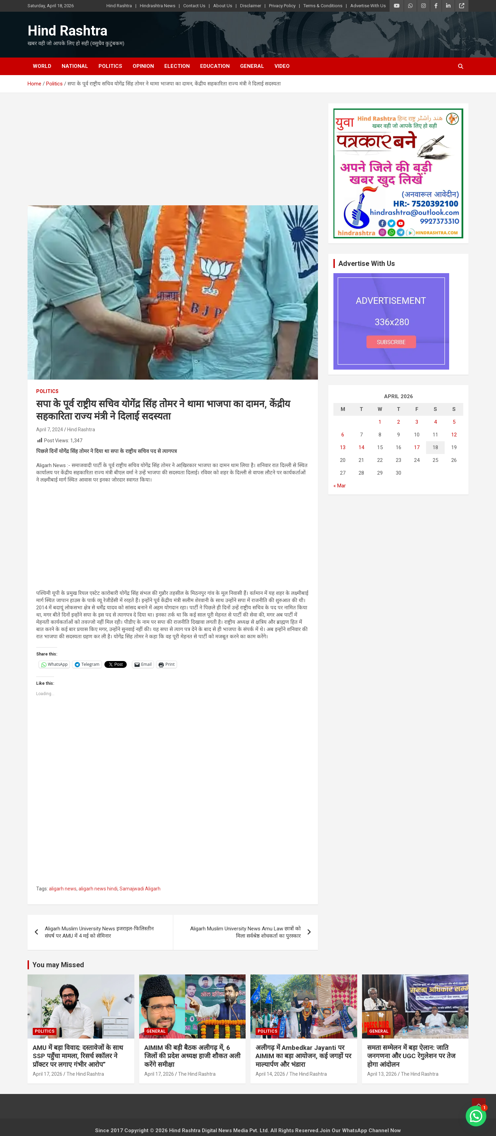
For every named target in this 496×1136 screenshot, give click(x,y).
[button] (476, 1116)
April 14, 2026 (270, 1074)
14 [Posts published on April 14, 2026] (361, 447)
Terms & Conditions (322, 5)
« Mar (339, 486)
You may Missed (58, 965)
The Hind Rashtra (85, 1074)
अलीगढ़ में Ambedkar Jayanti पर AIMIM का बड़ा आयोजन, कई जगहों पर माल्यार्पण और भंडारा (303, 1056)
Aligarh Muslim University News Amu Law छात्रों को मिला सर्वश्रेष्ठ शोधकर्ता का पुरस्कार (245, 932)
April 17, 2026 (47, 1074)
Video (282, 66)
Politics (110, 66)
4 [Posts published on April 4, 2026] (435, 422)
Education (215, 66)
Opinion (143, 66)
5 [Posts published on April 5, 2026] (454, 422)
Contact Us (194, 5)
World (42, 66)
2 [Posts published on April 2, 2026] (398, 422)
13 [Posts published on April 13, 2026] (342, 447)
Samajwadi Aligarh (140, 888)
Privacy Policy (282, 5)
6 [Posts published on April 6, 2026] (342, 435)
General (252, 66)
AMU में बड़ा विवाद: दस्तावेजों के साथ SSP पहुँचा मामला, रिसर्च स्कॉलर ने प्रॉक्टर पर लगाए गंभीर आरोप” (78, 1056)
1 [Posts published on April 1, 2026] (380, 422)
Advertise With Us (368, 5)
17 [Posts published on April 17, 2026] (417, 447)
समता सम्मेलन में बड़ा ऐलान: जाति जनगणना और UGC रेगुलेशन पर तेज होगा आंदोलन (411, 1056)
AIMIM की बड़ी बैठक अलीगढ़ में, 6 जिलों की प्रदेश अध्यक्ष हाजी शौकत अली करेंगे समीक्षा (192, 1056)
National (75, 66)
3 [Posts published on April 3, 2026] (416, 422)
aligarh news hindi (98, 888)
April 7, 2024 (49, 429)
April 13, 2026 (382, 1074)
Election (177, 66)
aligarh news (62, 888)
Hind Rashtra (119, 5)
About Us (222, 5)
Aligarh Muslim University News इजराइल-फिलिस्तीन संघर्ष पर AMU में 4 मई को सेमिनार (99, 932)
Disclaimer (250, 5)
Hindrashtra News (157, 5)
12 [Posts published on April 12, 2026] (454, 435)
